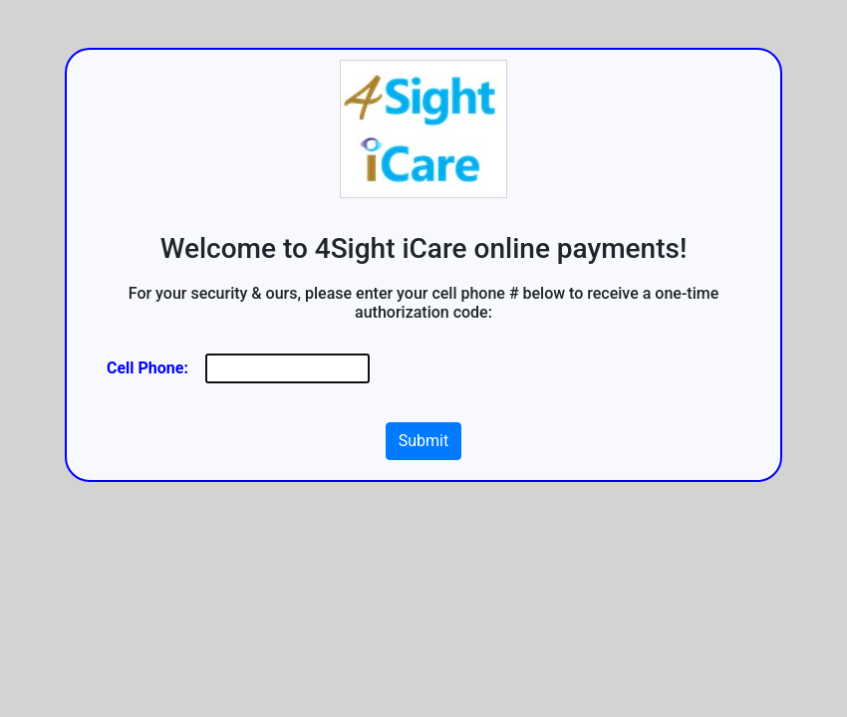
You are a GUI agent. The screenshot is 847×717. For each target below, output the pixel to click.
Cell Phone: (147, 367)
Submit (423, 440)
